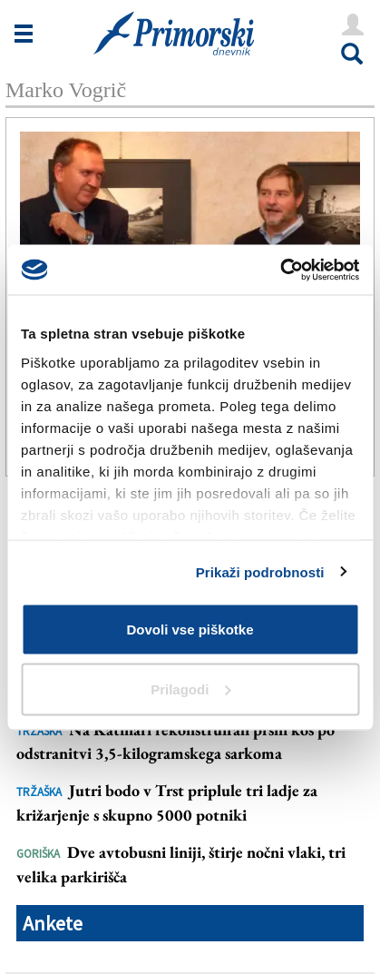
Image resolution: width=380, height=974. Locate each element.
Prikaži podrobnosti (260, 571)
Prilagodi (190, 688)
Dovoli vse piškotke (189, 629)
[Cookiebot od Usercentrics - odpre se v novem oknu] (279, 269)
